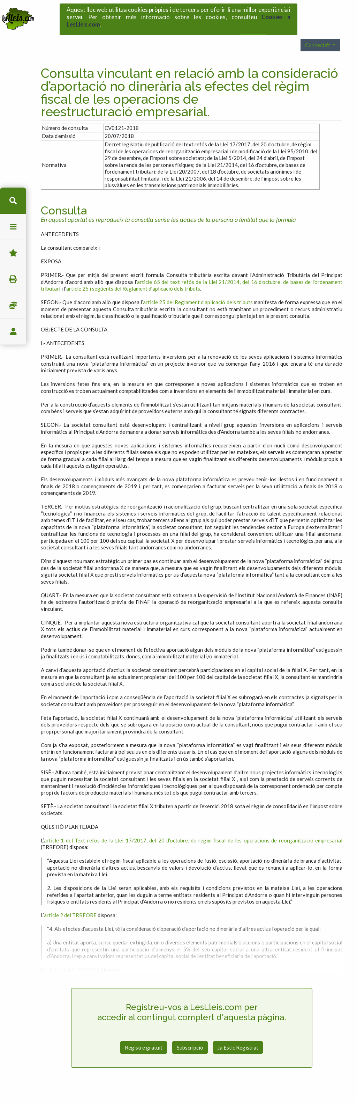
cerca (13, 201)
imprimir (13, 279)
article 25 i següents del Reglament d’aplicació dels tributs (133, 274)
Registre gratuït (143, 1033)
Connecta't (318, 30)
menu (13, 227)
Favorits (13, 253)
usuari (13, 332)
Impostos (13, 305)
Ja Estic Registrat (238, 1033)
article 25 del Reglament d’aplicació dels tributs (198, 287)
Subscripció (190, 1033)
